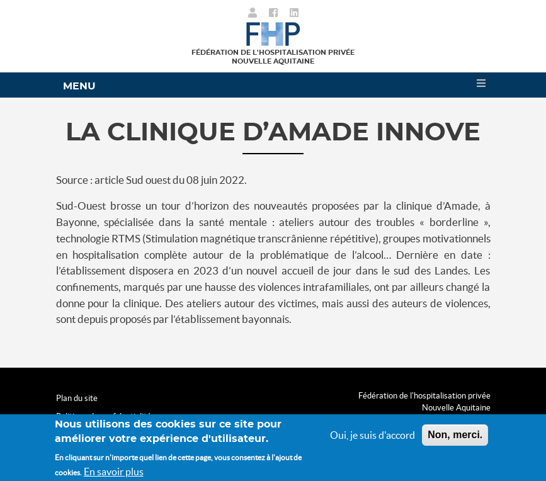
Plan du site (77, 398)
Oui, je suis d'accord (372, 438)
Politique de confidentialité (103, 416)
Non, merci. (455, 438)
